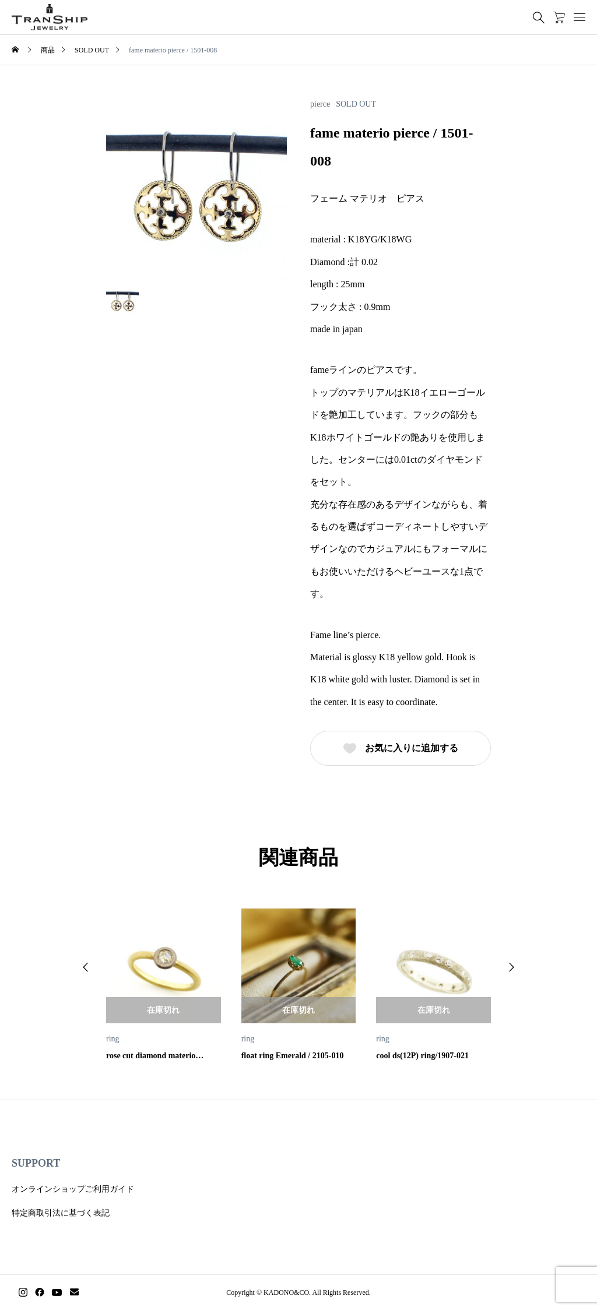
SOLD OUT (356, 104)
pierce (320, 104)
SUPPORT (36, 1163)
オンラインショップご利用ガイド (73, 1189)
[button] (85, 967)
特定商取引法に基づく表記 (61, 1213)
